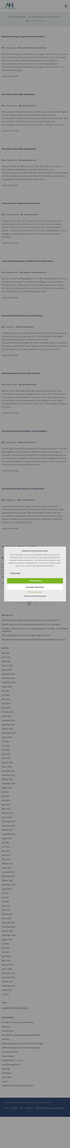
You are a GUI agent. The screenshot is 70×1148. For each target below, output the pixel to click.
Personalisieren (35, 592)
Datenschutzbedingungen (35, 596)
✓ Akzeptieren (35, 581)
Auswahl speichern (35, 587)
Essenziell (13, 573)
